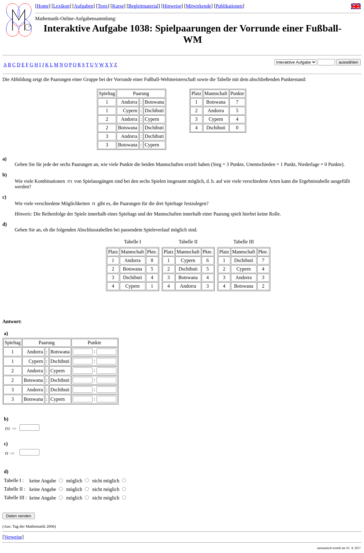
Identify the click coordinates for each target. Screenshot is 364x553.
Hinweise (172, 6)
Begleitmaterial (143, 6)
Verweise (13, 537)
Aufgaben (83, 6)
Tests (103, 6)
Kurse (118, 6)
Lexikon (61, 6)
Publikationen (229, 6)
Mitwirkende (198, 6)
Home (43, 6)
